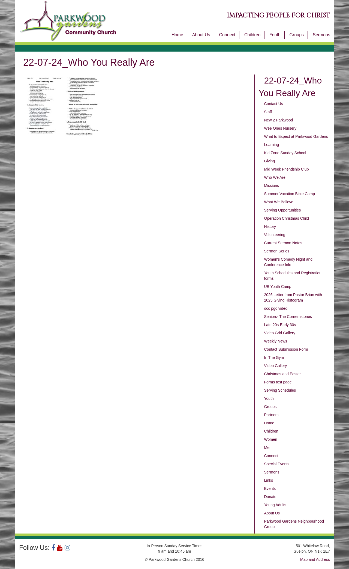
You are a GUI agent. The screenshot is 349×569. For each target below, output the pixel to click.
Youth (274, 34)
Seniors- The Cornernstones (288, 316)
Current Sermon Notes (283, 243)
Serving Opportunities (282, 210)
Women (270, 439)
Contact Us (273, 104)
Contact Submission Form (286, 349)
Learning (271, 144)
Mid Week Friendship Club (286, 169)
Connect (227, 34)
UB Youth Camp (277, 286)
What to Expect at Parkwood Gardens (296, 136)
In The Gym (274, 357)
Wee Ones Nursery (280, 128)
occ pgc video (276, 308)
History (270, 226)
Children (252, 34)
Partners (271, 415)
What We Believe (278, 202)
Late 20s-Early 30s (280, 325)
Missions (271, 185)
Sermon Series (277, 251)
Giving (269, 161)
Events (270, 488)
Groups (297, 34)
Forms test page (278, 382)
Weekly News (275, 341)
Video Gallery (275, 366)
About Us (201, 34)
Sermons (321, 34)
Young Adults (275, 505)
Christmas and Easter (282, 374)
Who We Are (274, 177)
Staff (268, 112)
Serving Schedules (280, 390)
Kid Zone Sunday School (285, 153)
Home (177, 34)
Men (268, 447)
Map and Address (315, 559)
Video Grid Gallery (279, 333)
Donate (270, 496)
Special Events (277, 464)
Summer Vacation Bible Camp (289, 194)
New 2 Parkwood (278, 120)
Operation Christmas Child (286, 218)
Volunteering (274, 235)
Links (268, 480)
